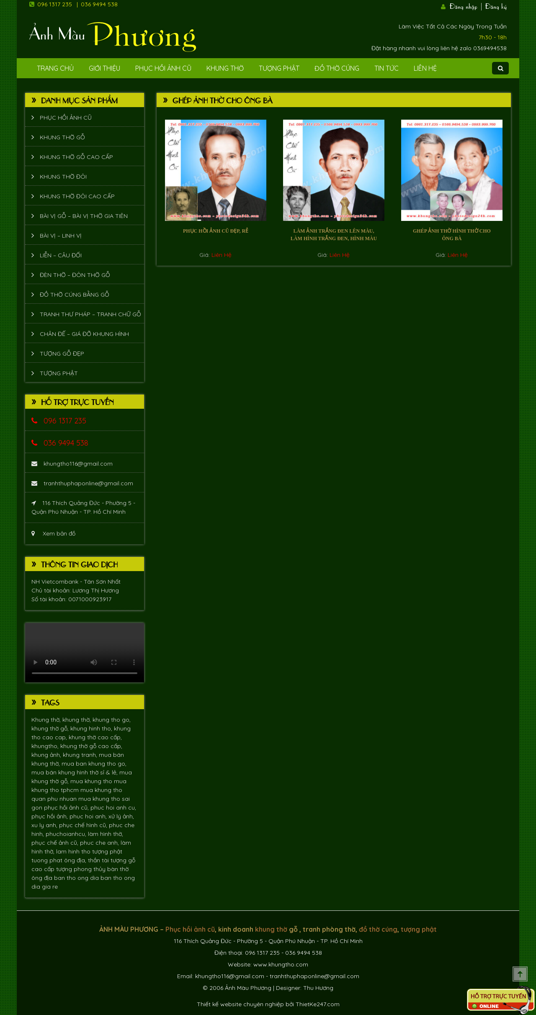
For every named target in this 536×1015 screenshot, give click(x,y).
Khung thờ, (46, 719)
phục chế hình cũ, (84, 825)
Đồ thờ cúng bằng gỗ (74, 294)
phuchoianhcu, (67, 834)
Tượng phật (279, 68)
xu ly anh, (45, 825)
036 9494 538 (99, 4)
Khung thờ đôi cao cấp (77, 196)
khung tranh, (81, 755)
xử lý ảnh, (121, 816)
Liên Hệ (425, 68)
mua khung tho (92, 781)
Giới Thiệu (104, 68)
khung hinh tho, (92, 728)
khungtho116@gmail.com (72, 463)
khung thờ (271, 929)
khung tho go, (112, 719)
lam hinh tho (74, 851)
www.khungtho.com (280, 964)
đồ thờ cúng (378, 929)
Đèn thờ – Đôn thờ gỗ (75, 275)
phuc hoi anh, (89, 816)
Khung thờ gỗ (62, 137)
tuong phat (47, 860)
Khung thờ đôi (63, 176)
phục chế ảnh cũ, (55, 842)
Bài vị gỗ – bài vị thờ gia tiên (84, 216)
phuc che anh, (100, 842)
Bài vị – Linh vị (61, 235)
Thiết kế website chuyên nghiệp (240, 1004)
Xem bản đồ (53, 533)
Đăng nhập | (466, 5)
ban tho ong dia (77, 878)
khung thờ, (77, 719)
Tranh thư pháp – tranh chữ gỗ (90, 314)
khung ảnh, (47, 755)
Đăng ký (496, 5)
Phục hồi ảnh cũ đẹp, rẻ (215, 231)
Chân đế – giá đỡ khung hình (84, 334)
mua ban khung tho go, (94, 763)
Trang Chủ (55, 68)
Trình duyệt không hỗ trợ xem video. (84, 652)
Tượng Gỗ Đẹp (62, 353)
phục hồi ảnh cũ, (67, 807)
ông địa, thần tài (87, 860)
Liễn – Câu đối (61, 255)
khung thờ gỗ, (50, 728)
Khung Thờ (225, 68)
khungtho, (45, 746)
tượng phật (107, 851)
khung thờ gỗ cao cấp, (91, 746)
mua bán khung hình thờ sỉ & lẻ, (75, 772)
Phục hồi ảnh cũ (163, 68)
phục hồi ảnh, (50, 816)
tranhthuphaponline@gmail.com (82, 483)
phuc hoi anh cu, (113, 807)
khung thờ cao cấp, (95, 737)
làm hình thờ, (105, 834)
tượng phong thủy (81, 869)
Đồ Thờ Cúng (336, 68)
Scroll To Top (520, 974)
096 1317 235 (54, 4)
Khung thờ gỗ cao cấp (76, 157)
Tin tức (386, 68)
